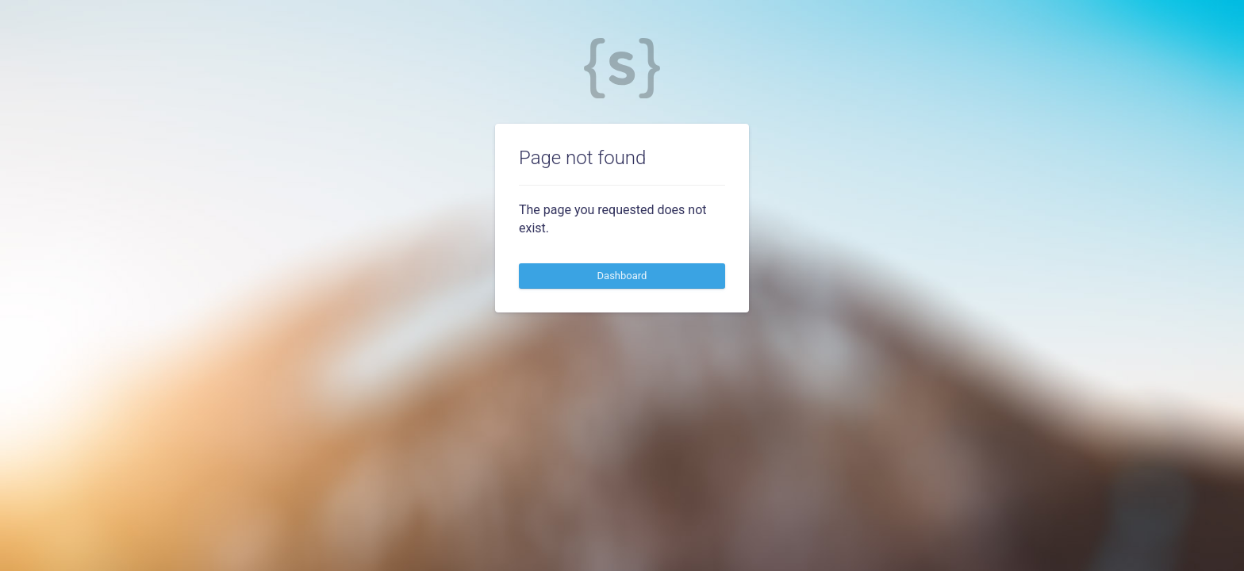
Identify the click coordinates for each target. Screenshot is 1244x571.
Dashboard (622, 276)
